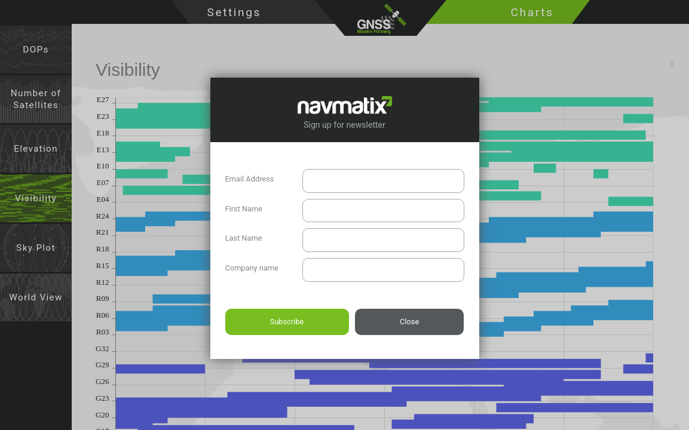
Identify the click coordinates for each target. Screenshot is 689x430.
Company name (251, 267)
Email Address (249, 178)
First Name (244, 208)
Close (409, 321)
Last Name (243, 238)
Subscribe (287, 321)
